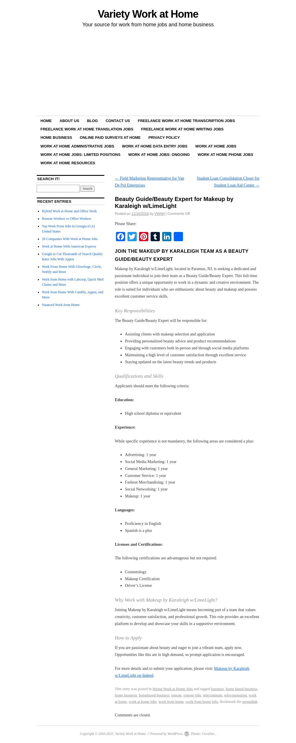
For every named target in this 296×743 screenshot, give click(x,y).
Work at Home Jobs (215, 146)
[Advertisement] (148, 72)
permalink (250, 701)
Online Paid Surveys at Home (110, 137)
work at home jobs (142, 701)
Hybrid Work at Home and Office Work (69, 211)
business (217, 689)
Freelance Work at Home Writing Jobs (182, 129)
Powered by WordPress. (166, 734)
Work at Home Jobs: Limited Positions (80, 154)
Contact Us (118, 121)
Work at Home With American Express (69, 246)
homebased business (154, 695)
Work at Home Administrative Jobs (77, 146)
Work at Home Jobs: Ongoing (159, 154)
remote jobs (192, 695)
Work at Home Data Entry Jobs (155, 146)
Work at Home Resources (67, 163)
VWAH (159, 214)
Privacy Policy (164, 137)
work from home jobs (202, 701)
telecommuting (235, 695)
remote (176, 695)
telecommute (212, 695)
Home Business (56, 137)
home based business (241, 689)
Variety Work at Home (148, 14)
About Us (69, 121)
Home (46, 121)
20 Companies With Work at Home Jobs (70, 239)
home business (126, 695)
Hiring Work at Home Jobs (173, 689)
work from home (171, 701)
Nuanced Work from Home (60, 305)
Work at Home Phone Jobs (225, 154)
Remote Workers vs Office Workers (66, 219)
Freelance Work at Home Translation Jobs (86, 129)
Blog (92, 121)
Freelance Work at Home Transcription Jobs (186, 121)
